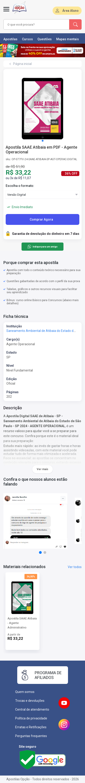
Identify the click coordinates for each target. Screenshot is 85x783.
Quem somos (24, 692)
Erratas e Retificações (30, 727)
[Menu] (6, 12)
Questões (44, 39)
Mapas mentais (67, 39)
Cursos (27, 39)
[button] (43, 141)
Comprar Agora (41, 219)
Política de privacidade (31, 718)
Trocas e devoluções (29, 700)
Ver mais (42, 469)
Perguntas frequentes (31, 736)
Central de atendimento (32, 709)
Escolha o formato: (20, 186)
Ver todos (75, 567)
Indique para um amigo (42, 246)
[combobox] (36, 24)
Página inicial (22, 64)
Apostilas (10, 39)
